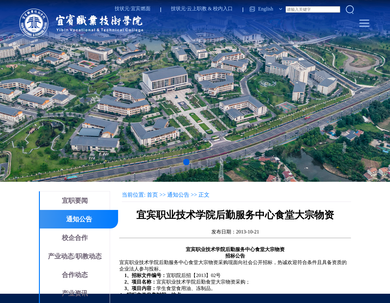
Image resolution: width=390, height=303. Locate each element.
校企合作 (75, 237)
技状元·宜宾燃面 (132, 8)
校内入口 (223, 8)
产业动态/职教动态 (75, 256)
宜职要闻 (75, 200)
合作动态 (75, 275)
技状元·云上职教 (189, 8)
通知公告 (79, 219)
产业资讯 (75, 293)
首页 (152, 195)
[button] (186, 162)
